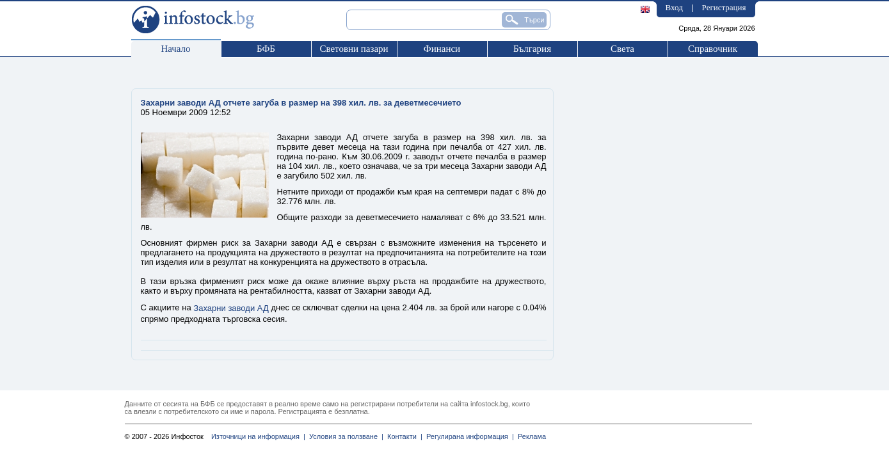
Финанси (442, 49)
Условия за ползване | (344, 436)
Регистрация (724, 7)
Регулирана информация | (468, 436)
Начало (175, 49)
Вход (674, 7)
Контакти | (402, 436)
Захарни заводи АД (230, 308)
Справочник (712, 49)
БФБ (266, 49)
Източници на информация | (258, 436)
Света (622, 49)
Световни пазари (353, 49)
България (532, 49)
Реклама (530, 436)
